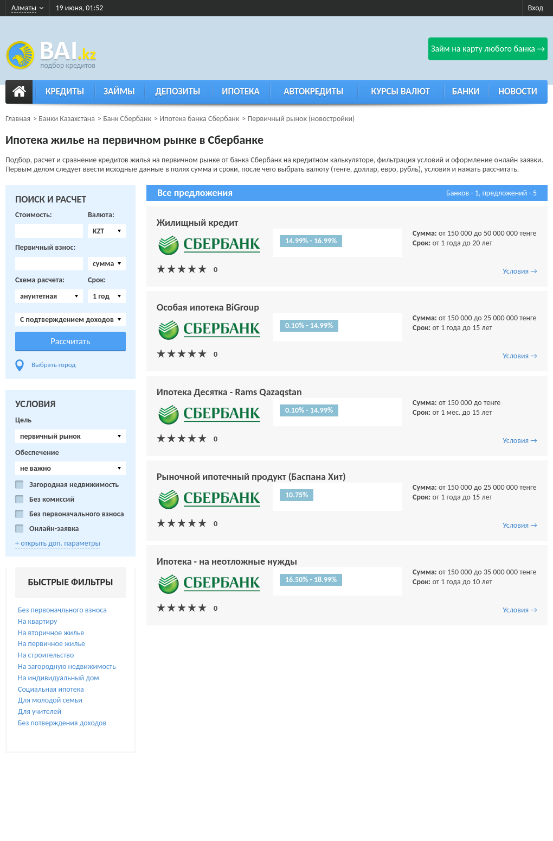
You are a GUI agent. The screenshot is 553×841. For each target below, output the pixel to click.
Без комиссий (51, 499)
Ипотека (241, 91)
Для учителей (39, 711)
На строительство (46, 655)
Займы (119, 91)
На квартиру (37, 621)
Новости (517, 91)
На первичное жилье (51, 643)
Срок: (97, 280)
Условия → (520, 271)
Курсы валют (400, 91)
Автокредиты (313, 91)
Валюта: (101, 215)
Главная (17, 118)
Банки (466, 91)
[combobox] (107, 231)
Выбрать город (53, 365)
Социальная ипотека (51, 689)
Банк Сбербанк (127, 118)
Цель (23, 420)
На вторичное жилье (51, 632)
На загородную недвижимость (67, 666)
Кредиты (65, 91)
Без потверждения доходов (62, 723)
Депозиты (178, 91)
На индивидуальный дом (58, 677)
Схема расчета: (40, 280)
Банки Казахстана (66, 118)
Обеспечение (37, 452)
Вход (535, 7)
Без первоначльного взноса (62, 610)
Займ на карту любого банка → (488, 48)
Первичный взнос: (45, 247)
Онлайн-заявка (54, 528)
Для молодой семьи (50, 700)
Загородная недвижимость (74, 484)
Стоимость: (33, 215)
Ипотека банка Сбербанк (199, 118)
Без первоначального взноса (76, 514)
